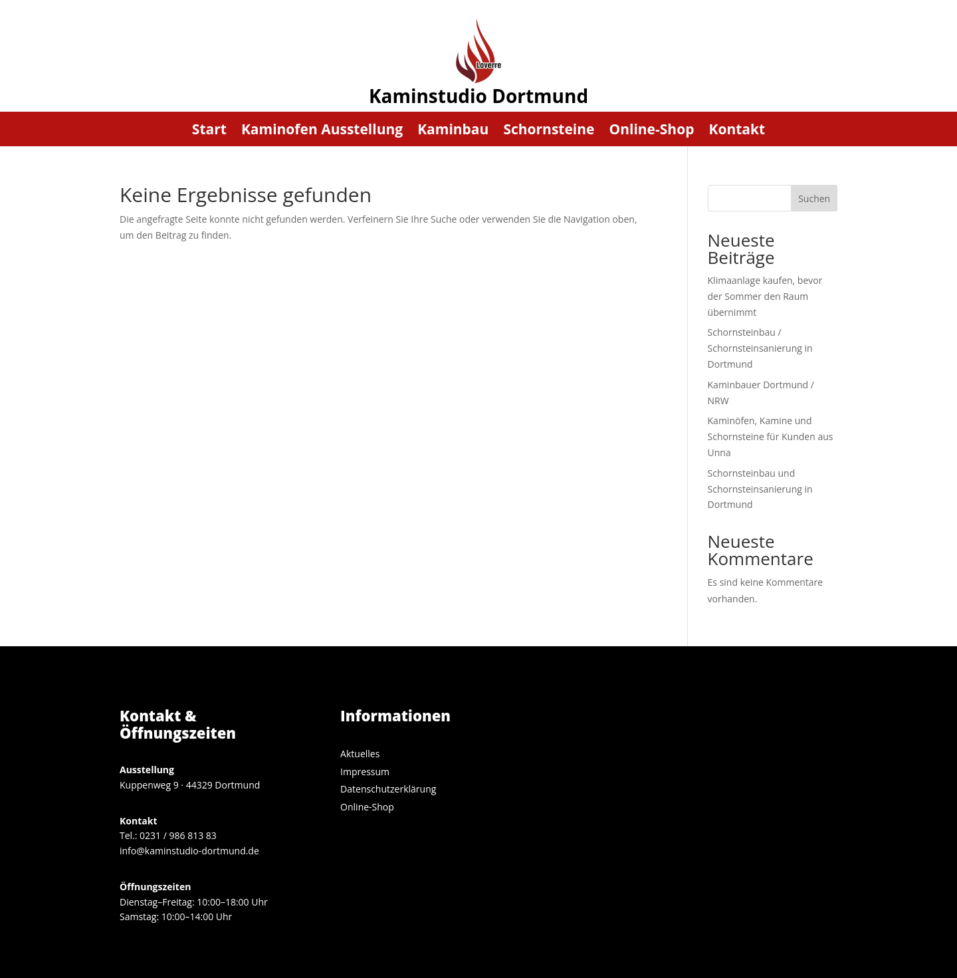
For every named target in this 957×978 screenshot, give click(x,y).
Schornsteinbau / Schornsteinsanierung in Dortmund (760, 348)
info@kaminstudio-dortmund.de (189, 850)
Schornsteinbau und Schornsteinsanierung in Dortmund (760, 489)
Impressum (364, 771)
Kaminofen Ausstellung (322, 131)
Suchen (814, 198)
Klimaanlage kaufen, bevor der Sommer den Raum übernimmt (765, 296)
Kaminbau (452, 131)
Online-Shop (651, 131)
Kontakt (736, 131)
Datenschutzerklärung (388, 789)
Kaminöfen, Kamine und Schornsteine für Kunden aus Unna (770, 436)
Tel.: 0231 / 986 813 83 (168, 835)
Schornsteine (548, 131)
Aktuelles (359, 753)
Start (209, 131)
